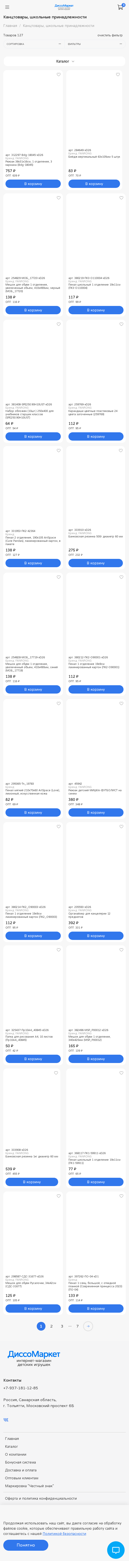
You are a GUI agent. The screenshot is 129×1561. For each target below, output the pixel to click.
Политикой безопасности (64, 1534)
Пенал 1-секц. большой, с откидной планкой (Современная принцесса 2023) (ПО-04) (95, 1286)
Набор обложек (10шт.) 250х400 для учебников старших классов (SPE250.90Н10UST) (29, 414)
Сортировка (35, 43)
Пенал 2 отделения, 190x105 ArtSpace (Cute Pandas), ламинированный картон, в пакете (33, 541)
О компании (15, 1454)
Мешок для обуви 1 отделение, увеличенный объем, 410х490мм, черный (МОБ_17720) (32, 288)
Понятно (26, 1545)
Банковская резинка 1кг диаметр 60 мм (31, 1156)
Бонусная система (20, 1462)
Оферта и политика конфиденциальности (41, 1498)
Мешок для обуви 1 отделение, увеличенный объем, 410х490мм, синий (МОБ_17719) (31, 667)
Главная (10, 26)
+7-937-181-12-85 (20, 1388)
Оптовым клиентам (21, 1478)
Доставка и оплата (21, 1470)
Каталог (11, 1446)
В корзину (33, 184)
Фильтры (97, 43)
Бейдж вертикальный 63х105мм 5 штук (94, 156)
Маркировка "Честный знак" (29, 1486)
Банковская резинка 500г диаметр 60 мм (95, 536)
